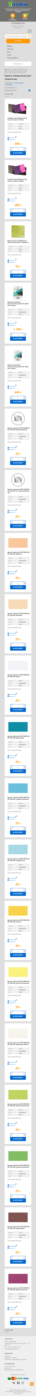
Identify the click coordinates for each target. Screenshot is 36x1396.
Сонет (20, 126)
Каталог (18, 41)
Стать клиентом (10, 1366)
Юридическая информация (14, 1370)
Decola (20, 249)
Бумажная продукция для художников (16, 71)
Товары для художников (19, 69)
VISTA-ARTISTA (22, 312)
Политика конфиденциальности (16, 1359)
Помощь (7, 1356)
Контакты (8, 1368)
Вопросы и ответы (11, 1358)
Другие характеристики (14, 132)
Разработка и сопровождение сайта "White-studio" (19, 1392)
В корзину (18, 153)
